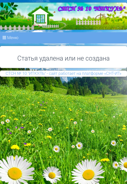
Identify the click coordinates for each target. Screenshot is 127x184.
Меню (10, 37)
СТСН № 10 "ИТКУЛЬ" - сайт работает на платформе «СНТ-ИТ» (63, 73)
